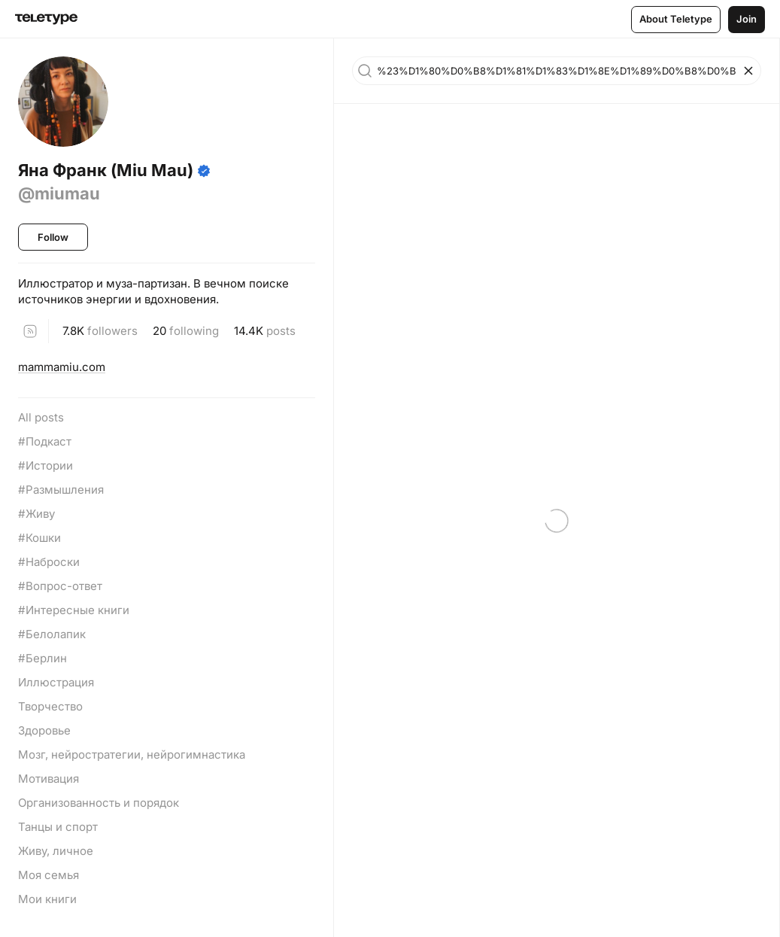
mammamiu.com (61, 367)
